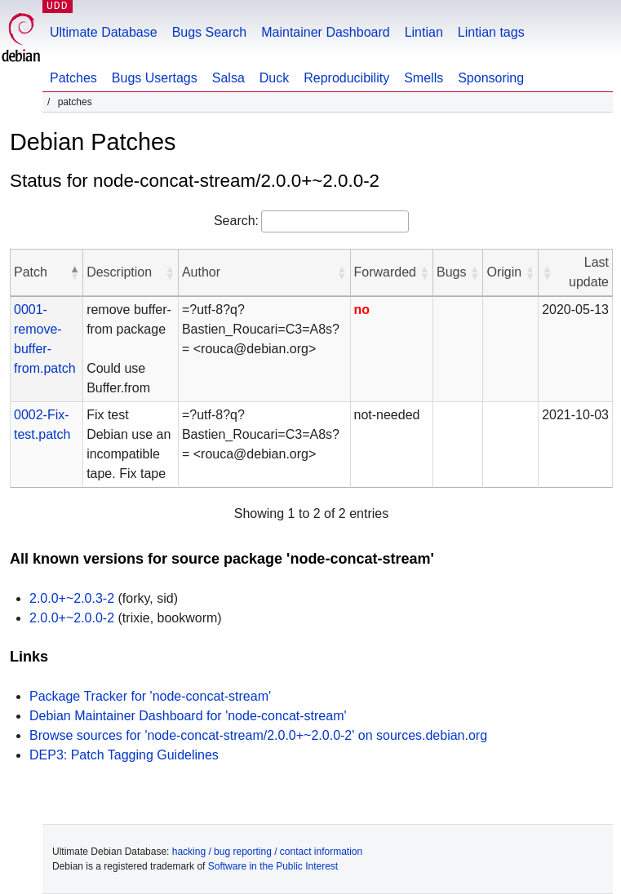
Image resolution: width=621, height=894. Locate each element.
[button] (74, 272)
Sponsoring (491, 78)
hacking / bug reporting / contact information (267, 851)
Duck (274, 78)
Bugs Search (209, 32)
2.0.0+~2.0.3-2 (71, 598)
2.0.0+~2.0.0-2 (71, 618)
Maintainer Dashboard (325, 32)
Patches (73, 78)
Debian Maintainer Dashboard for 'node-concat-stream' (188, 716)
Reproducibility (346, 78)
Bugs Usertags (154, 78)
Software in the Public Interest (273, 866)
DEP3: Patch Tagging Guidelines (124, 755)
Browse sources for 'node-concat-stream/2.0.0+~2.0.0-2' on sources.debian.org (258, 735)
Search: (236, 221)
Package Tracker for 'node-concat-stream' (150, 696)
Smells (423, 78)
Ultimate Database (103, 32)
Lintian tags (491, 32)
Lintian (424, 32)
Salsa (228, 78)
